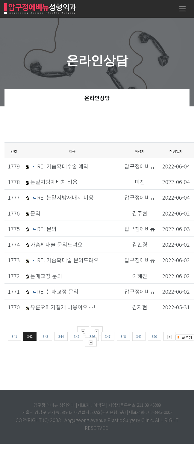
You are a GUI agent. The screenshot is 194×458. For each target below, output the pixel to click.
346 (92, 336)
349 (139, 336)
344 (61, 336)
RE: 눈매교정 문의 (57, 291)
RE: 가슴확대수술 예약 (63, 166)
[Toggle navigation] (182, 9)
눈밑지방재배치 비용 (54, 182)
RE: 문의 (47, 229)
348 (123, 336)
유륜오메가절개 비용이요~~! (62, 307)
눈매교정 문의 (46, 276)
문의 (35, 213)
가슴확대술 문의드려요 (56, 244)
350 (154, 336)
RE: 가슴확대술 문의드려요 (68, 260)
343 (45, 336)
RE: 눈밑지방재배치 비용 (65, 197)
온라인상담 (97, 98)
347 (107, 336)
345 (76, 336)
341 (14, 336)
